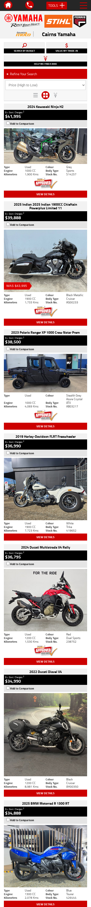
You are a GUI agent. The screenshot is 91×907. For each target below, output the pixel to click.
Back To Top (45, 787)
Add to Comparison (22, 124)
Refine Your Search (21, 73)
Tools (56, 5)
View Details (45, 194)
